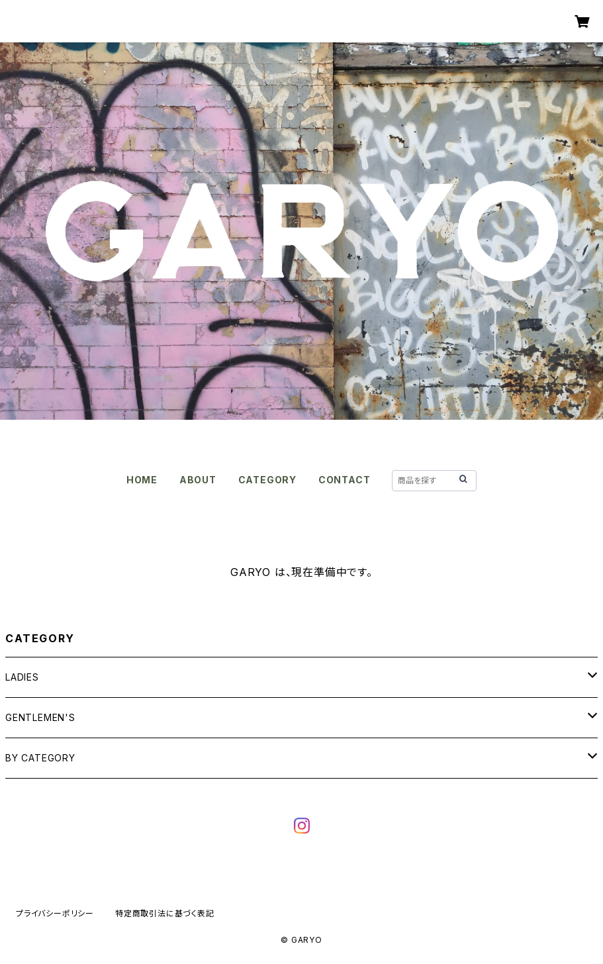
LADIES (22, 677)
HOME (142, 479)
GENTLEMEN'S (40, 717)
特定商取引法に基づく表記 (164, 913)
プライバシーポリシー (55, 913)
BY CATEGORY (40, 757)
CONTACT (344, 479)
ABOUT (197, 479)
